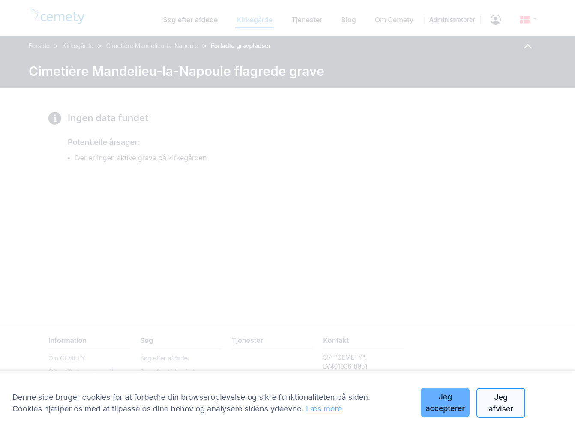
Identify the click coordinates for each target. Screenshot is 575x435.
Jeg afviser (500, 403)
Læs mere (324, 408)
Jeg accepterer (445, 402)
